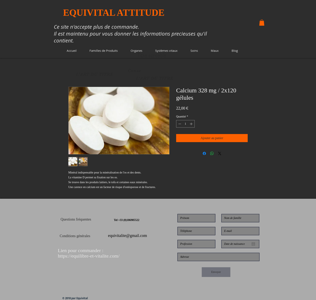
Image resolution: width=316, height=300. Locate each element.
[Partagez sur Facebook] (204, 153)
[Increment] (191, 123)
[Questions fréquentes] (76, 219)
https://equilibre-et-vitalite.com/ (89, 256)
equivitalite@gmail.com (127, 235)
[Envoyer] (216, 272)
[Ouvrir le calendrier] (253, 244)
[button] (103, 50)
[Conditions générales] (75, 236)
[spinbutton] (185, 123)
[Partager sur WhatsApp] (212, 153)
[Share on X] (219, 153)
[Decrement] (179, 123)
